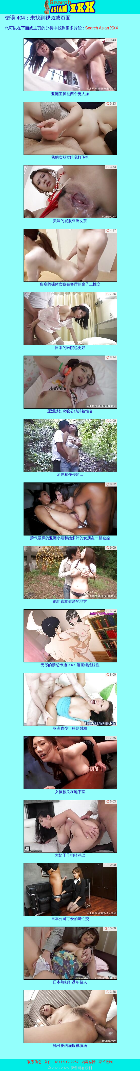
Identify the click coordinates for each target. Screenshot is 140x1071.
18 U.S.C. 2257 (66, 1062)
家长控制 (105, 1062)
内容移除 (89, 1062)
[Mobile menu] (5, 7)
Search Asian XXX (101, 28)
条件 (47, 1062)
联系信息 (34, 1062)
